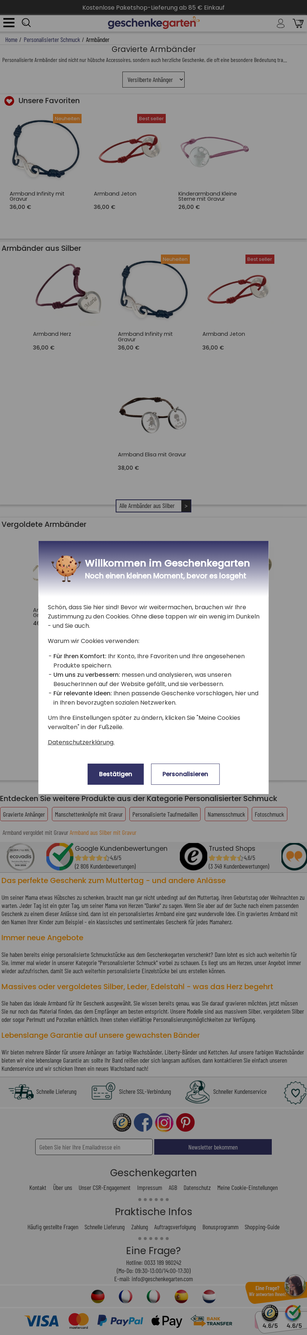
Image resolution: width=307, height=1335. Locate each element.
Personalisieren (185, 774)
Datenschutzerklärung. (81, 742)
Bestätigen (115, 774)
